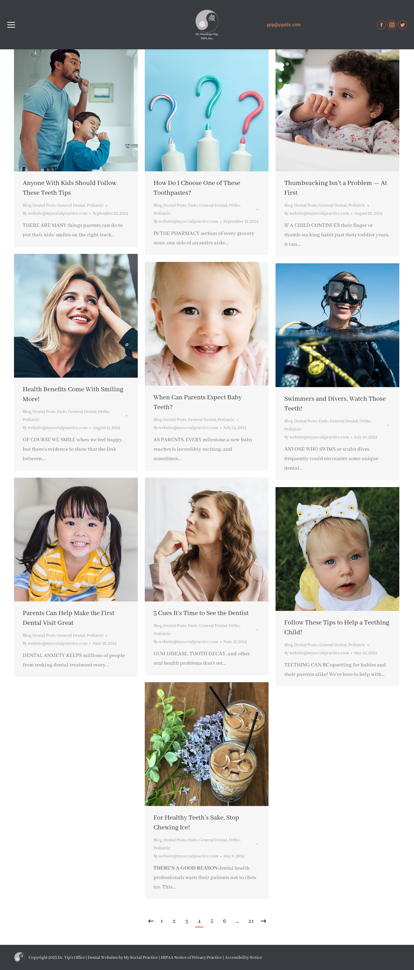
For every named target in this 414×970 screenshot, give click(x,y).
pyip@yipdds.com (284, 24)
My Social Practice (140, 957)
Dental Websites (103, 957)
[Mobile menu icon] (11, 25)
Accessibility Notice (243, 957)
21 (251, 921)
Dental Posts (44, 205)
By (55, 213)
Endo (193, 205)
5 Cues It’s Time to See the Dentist (201, 613)
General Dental (71, 205)
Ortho (234, 205)
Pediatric (95, 205)
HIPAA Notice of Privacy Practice (191, 957)
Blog (27, 205)
